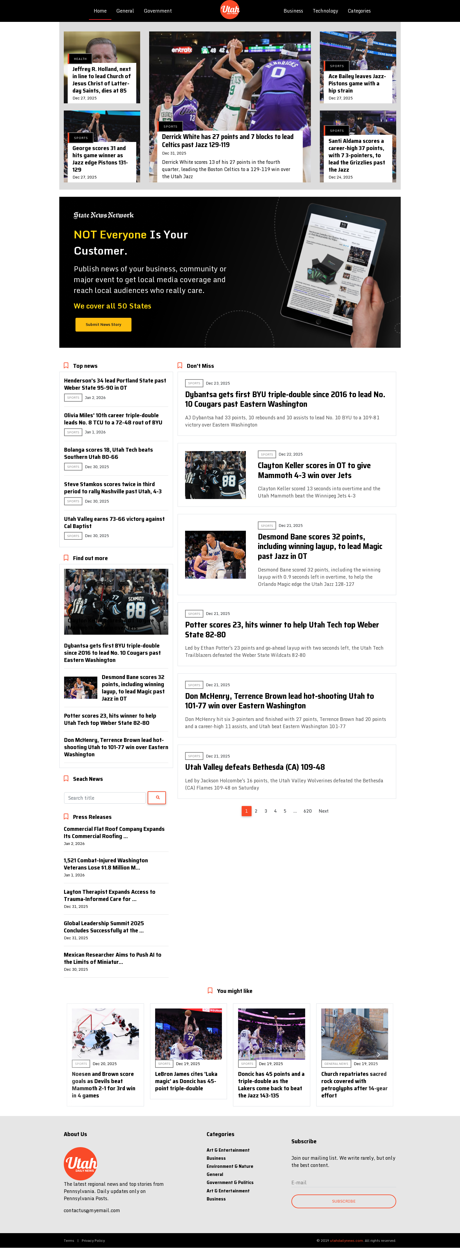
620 (308, 811)
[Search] (105, 798)
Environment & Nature (230, 1166)
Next (324, 811)
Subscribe (343, 1201)
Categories (359, 11)
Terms (69, 1240)
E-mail (299, 1182)
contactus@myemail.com (92, 1210)
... (295, 811)
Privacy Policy (93, 1240)
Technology (325, 11)
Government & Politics (230, 1182)
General (125, 11)
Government (158, 11)
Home (102, 11)
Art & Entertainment (228, 1150)
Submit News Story (103, 324)
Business (293, 11)
